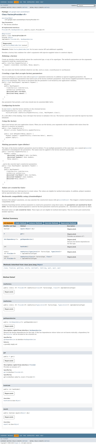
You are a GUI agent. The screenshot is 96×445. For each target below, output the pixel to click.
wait (49, 268)
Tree (24, 2)
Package (10, 2)
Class (31, 256)
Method (24, 7)
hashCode (23, 246)
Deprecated (31, 2)
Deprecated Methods (68, 223)
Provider (5, 30)
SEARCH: (74, 5)
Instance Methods (35, 223)
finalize (12, 268)
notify (27, 268)
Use (21, 2)
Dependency (11, 239)
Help (41, 2)
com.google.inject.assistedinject (19, 12)
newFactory (24, 251)
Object (10, 37)
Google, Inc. (17, 443)
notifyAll (34, 268)
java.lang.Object (7, 18)
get (21, 234)
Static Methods (21, 223)
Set (5, 239)
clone (6, 268)
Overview (4, 2)
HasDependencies (17, 30)
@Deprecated (6, 33)
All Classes (4, 5)
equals (22, 229)
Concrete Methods (51, 223)
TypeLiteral (33, 251)
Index (37, 2)
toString (43, 268)
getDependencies (26, 239)
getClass (20, 268)
